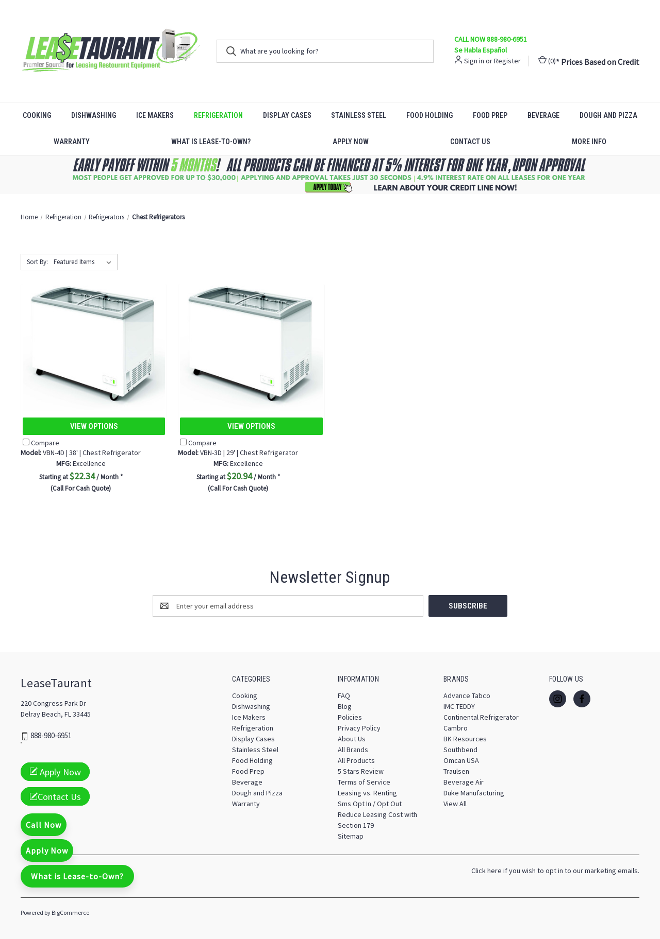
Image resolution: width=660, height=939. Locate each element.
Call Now (43, 825)
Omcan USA (461, 760)
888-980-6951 (51, 736)
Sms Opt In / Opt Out (370, 803)
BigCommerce (70, 912)
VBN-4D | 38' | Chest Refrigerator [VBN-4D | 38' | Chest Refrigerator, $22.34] (81, 452)
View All (455, 803)
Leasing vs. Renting (367, 792)
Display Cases (287, 115)
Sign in (474, 60)
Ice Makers (155, 115)
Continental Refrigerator (481, 717)
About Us (352, 738)
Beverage (543, 115)
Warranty (72, 141)
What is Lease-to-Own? (211, 141)
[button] (330, 174)
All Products (356, 760)
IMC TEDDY (459, 706)
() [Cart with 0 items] (547, 60)
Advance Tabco (466, 695)
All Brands (353, 749)
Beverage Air (463, 782)
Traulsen (456, 771)
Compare (41, 442)
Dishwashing (93, 115)
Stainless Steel (358, 115)
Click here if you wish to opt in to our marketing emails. (555, 870)
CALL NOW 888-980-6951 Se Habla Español (490, 44)
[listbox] (84, 262)
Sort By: (37, 261)
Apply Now (351, 141)
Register (507, 60)
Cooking (37, 115)
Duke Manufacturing (473, 792)
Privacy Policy (359, 728)
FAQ (344, 695)
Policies (350, 717)
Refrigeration (218, 115)
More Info (589, 141)
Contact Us (470, 141)
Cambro (455, 728)
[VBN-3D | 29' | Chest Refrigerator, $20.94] (251, 341)
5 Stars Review (361, 771)
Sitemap (351, 836)
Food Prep (490, 115)
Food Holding (429, 115)
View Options (94, 426)
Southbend (460, 749)
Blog (345, 706)
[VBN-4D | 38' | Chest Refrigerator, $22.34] (94, 341)
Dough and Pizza (608, 115)
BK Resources (465, 738)
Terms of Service (364, 782)
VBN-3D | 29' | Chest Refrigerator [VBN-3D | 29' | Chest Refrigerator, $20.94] (238, 452)
